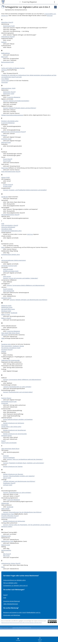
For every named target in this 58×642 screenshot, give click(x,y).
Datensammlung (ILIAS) (8, 88)
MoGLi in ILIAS (5, 314)
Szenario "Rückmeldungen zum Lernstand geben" (18, 392)
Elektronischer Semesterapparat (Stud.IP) (13, 132)
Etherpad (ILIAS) (6, 142)
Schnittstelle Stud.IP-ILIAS (9, 401)
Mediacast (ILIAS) (6, 305)
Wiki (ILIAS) (6, 555)
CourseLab (4, 82)
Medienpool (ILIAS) (6, 307)
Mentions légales (7, 630)
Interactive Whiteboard (8, 227)
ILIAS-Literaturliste (8, 291)
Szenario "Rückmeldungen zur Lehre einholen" (17, 387)
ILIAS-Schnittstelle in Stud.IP (9, 225)
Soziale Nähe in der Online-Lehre (11, 426)
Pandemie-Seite (6, 344)
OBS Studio (4, 335)
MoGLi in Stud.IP (6, 318)
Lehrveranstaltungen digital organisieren (13, 260)
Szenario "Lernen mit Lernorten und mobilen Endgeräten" (20, 278)
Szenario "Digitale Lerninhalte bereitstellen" (16, 101)
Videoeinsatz (5, 503)
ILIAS (2, 223)
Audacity (3, 42)
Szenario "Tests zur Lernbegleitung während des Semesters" (25, 459)
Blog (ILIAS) (4, 57)
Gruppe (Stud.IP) (8, 184)
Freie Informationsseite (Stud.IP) (10, 171)
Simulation (4, 425)
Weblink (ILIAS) (5, 545)
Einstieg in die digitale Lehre (9, 121)
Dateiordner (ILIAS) (8, 93)
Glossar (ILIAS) (5, 177)
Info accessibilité (32, 630)
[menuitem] (18, 639)
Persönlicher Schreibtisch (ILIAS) (10, 348)
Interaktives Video (6, 229)
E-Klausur (4, 135)
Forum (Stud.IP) (7, 159)
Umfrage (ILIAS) (7, 485)
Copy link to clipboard (7, 627)
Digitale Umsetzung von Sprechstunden (15, 434)
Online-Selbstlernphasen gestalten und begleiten (18, 419)
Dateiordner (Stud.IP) (9, 92)
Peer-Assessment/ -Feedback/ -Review (12, 346)
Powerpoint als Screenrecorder (10, 360)
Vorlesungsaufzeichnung (8, 517)
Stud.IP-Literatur (8, 289)
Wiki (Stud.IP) (7, 554)
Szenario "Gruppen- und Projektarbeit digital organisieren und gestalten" (25, 190)
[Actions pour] (55, 7)
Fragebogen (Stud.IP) (9, 483)
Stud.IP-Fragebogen (9, 457)
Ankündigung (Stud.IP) (8, 36)
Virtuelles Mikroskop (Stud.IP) (10, 516)
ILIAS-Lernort (7, 276)
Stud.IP (3, 441)
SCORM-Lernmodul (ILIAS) (10, 271)
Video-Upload (5, 508)
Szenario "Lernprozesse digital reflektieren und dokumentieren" (26, 285)
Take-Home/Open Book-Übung (10, 448)
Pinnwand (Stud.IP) (7, 349)
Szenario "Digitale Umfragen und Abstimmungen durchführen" (28, 300)
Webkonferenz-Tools (7, 541)
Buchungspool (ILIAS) (7, 62)
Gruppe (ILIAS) (7, 186)
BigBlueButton (5, 53)
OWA (3, 338)
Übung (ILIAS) (7, 478)
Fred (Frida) (4, 168)
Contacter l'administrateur (19, 630)
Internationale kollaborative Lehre (11, 231)
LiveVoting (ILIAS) (6, 298)
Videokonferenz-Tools (7, 514)
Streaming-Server (6, 435)
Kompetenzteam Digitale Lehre (10, 254)
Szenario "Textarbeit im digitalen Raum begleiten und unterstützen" (23, 463)
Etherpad (49, 15)
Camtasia (4, 70)
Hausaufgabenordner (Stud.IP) (10, 214)
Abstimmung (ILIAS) (9, 26)
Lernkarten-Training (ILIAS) (9, 266)
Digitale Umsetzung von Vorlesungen (14, 521)
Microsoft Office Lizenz (8, 309)
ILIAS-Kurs (30, 234)
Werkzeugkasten (6, 550)
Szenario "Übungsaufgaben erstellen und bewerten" (19, 476)
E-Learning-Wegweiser (29, 2)
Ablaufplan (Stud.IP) (7, 22)
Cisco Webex (5, 79)
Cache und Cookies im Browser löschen (13, 68)
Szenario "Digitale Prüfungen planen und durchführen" (19, 108)
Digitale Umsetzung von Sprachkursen (14, 430)
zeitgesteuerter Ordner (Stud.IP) (10, 563)
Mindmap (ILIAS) (6, 311)
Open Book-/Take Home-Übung (10, 333)
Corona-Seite (5, 80)
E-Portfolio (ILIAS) (6, 139)
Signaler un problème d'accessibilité (46, 630)
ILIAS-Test (6, 456)
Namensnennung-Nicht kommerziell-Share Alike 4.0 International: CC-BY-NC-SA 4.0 (21, 622)
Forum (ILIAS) (7, 161)
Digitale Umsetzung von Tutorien (13, 466)
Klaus (3, 247)
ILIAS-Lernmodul (8, 269)
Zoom (3, 567)
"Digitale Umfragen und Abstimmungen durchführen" (19, 481)
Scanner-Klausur (6, 398)
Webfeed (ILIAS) (6, 536)
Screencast (4, 403)
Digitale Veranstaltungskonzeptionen (12, 115)
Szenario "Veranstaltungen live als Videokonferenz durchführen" (22, 512)
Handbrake (4, 197)
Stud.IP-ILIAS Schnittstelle (9, 443)
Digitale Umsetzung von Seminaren (13, 423)
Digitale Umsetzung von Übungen (13, 474)
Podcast (3, 351)
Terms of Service (6, 631)
